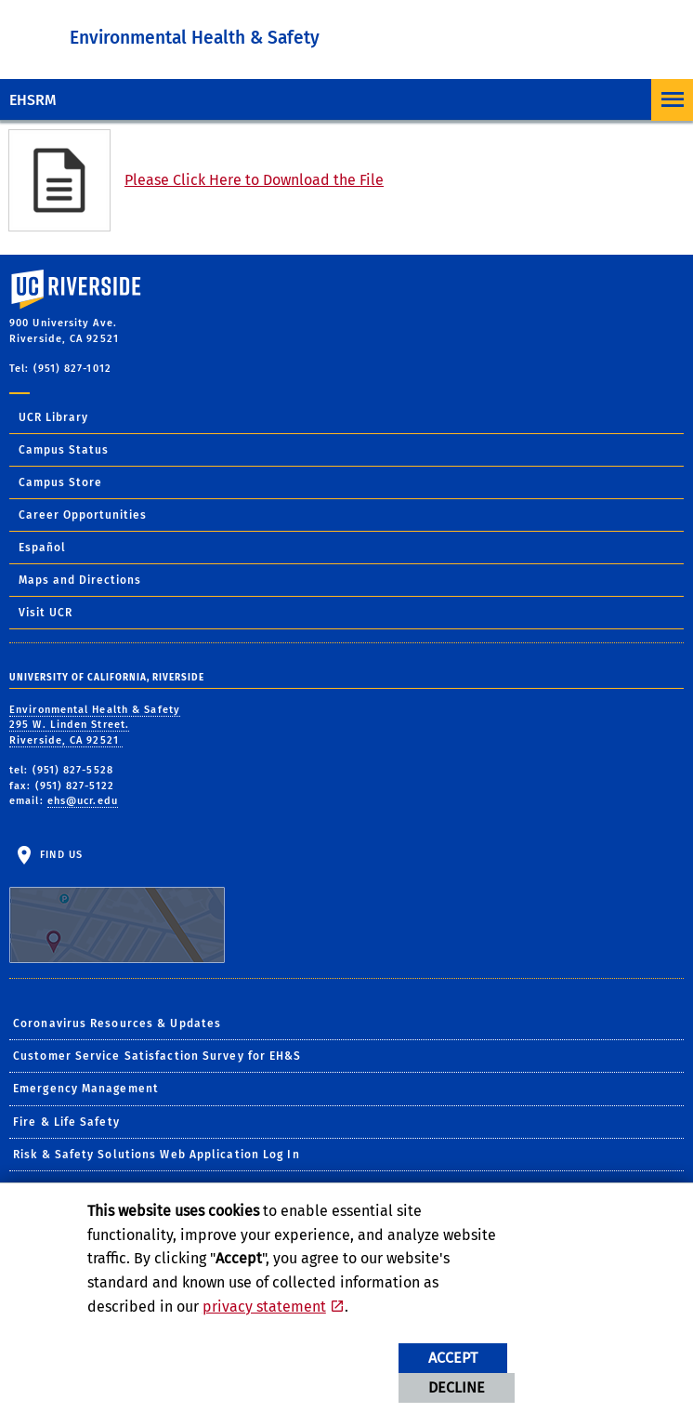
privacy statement (264, 1306)
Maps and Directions (80, 580)
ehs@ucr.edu (82, 801)
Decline (456, 1387)
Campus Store (60, 482)
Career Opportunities (83, 515)
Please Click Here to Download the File (254, 180)
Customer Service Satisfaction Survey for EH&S (157, 1056)
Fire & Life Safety (66, 1122)
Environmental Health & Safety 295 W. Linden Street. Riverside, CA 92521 (94, 725)
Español (42, 547)
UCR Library (53, 417)
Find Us (117, 906)
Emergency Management (86, 1088)
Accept (452, 1358)
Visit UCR (45, 612)
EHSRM (33, 100)
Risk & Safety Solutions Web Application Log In (156, 1154)
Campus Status (64, 449)
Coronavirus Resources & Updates (117, 1023)
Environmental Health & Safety (195, 37)
